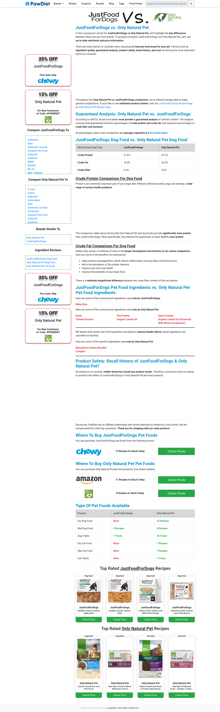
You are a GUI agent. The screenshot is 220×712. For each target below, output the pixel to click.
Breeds (72, 3)
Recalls (100, 3)
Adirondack (34, 200)
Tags (121, 3)
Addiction (33, 139)
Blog (111, 3)
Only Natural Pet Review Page (94, 107)
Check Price (88, 619)
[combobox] (166, 4)
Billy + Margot (35, 172)
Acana (31, 192)
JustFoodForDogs (36, 241)
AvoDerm (33, 158)
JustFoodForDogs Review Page (176, 103)
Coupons (86, 3)
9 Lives (31, 189)
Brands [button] (58, 3)
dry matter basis (158, 132)
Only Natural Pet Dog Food (41, 262)
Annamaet (33, 211)
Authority (32, 154)
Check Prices (176, 451)
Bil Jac (31, 169)
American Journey (37, 147)
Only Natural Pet (35, 237)
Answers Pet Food (37, 150)
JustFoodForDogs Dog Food (42, 258)
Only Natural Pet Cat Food (41, 266)
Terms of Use (86, 708)
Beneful (32, 165)
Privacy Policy (100, 708)
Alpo (30, 143)
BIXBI (31, 161)
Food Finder (135, 3)
